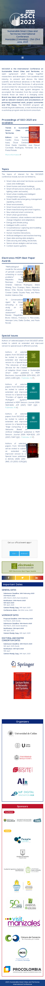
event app (26, 542)
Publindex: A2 (28, 378)
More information (13, 155)
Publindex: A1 (11, 407)
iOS (14, 553)
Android (24, 553)
